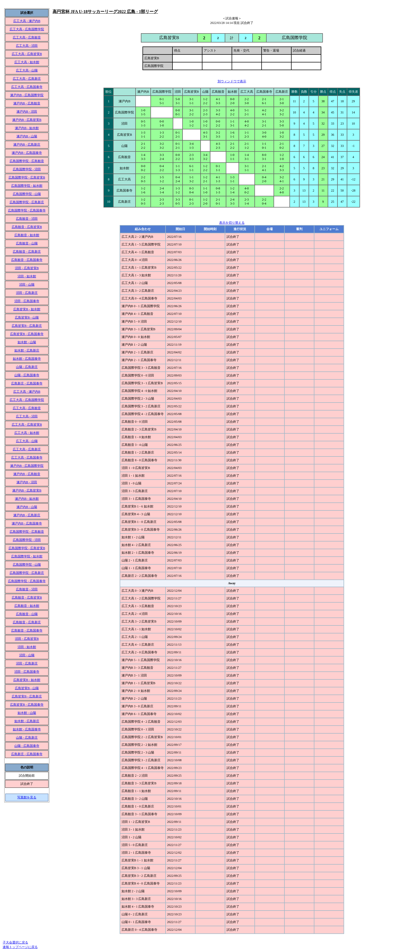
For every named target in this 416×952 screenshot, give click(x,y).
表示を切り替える (232, 223)
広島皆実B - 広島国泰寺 (27, 334)
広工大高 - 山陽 (27, 70)
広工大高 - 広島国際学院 (27, 29)
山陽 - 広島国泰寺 (26, 375)
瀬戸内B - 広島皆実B (26, 120)
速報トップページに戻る (20, 947)
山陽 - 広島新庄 (27, 367)
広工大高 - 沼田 (27, 46)
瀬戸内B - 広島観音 (26, 103)
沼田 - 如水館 (27, 276)
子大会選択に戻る (15, 942)
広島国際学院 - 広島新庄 (27, 202)
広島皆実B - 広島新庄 (27, 326)
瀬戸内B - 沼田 (26, 111)
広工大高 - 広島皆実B (27, 54)
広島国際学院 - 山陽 (27, 194)
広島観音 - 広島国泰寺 (26, 260)
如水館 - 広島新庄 (26, 350)
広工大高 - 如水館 (26, 62)
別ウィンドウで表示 (232, 81)
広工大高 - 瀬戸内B (26, 21)
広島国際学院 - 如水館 (26, 186)
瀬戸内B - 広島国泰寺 (27, 153)
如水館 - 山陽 (27, 342)
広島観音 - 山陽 (27, 243)
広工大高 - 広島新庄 (27, 79)
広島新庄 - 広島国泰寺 (26, 383)
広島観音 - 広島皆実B (27, 227)
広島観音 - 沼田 (27, 219)
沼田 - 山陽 (26, 284)
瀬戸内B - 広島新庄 (26, 144)
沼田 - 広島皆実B (27, 268)
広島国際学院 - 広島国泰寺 (27, 210)
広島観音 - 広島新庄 (27, 251)
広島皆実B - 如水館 (26, 309)
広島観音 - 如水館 (26, 235)
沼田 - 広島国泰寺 (26, 301)
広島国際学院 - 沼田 (27, 169)
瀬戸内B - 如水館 (27, 128)
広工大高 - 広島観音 (27, 37)
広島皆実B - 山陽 (27, 317)
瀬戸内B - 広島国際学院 (27, 95)
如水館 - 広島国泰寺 (27, 359)
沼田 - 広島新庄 (27, 293)
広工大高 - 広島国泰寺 (26, 87)
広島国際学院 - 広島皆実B (26, 177)
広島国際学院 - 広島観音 (27, 161)
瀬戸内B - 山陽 (26, 136)
